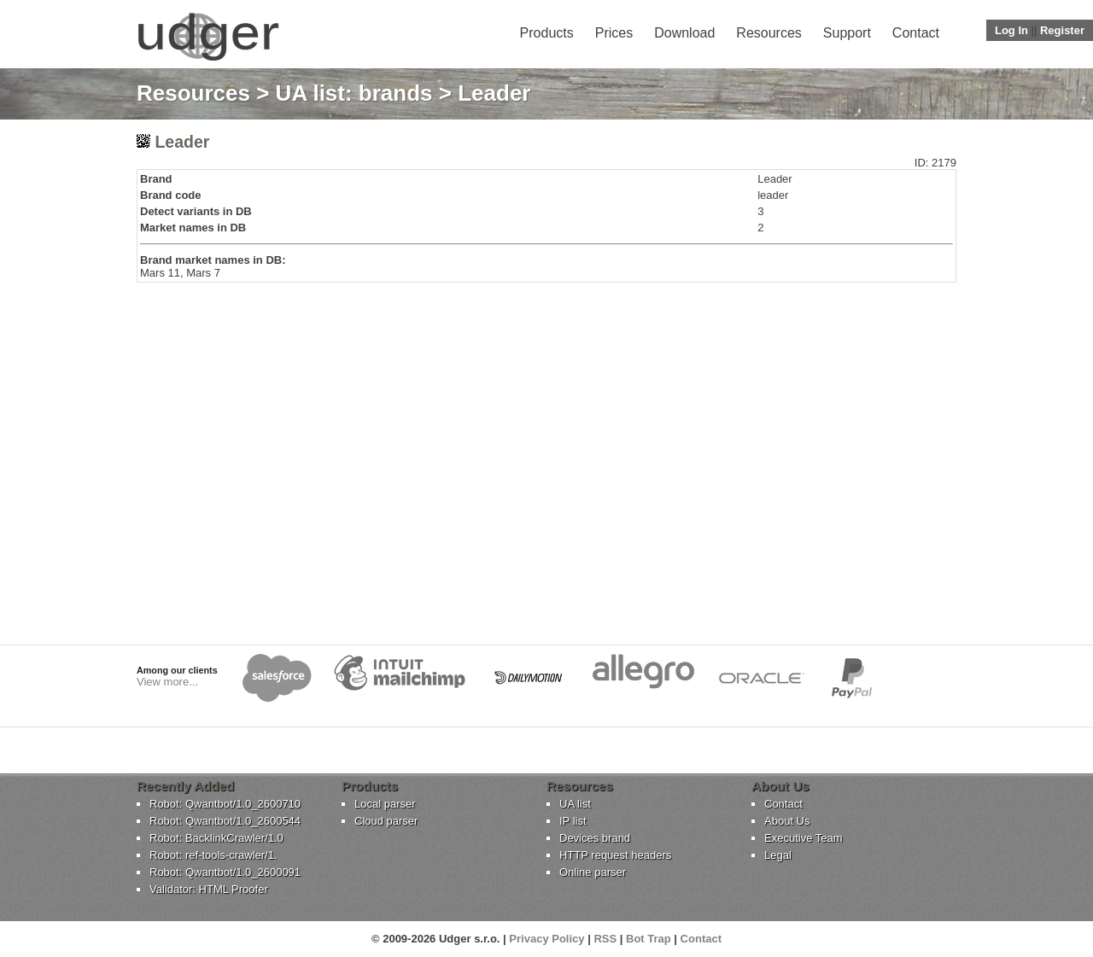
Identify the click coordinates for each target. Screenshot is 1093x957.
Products (547, 33)
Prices (614, 33)
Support (847, 33)
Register (1062, 30)
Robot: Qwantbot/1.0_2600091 (225, 872)
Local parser (385, 803)
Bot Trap (648, 938)
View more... (167, 681)
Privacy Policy (546, 938)
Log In (1011, 30)
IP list (573, 820)
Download (684, 33)
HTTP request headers (615, 855)
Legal (778, 855)
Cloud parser (386, 820)
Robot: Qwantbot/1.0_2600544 (225, 820)
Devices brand (594, 838)
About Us (787, 820)
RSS (605, 938)
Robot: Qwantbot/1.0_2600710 (225, 803)
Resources (768, 33)
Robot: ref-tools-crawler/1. (213, 855)
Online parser (592, 872)
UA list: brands (354, 93)
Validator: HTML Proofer (208, 889)
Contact (915, 33)
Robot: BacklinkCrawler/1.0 (216, 838)
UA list (575, 803)
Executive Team (803, 838)
